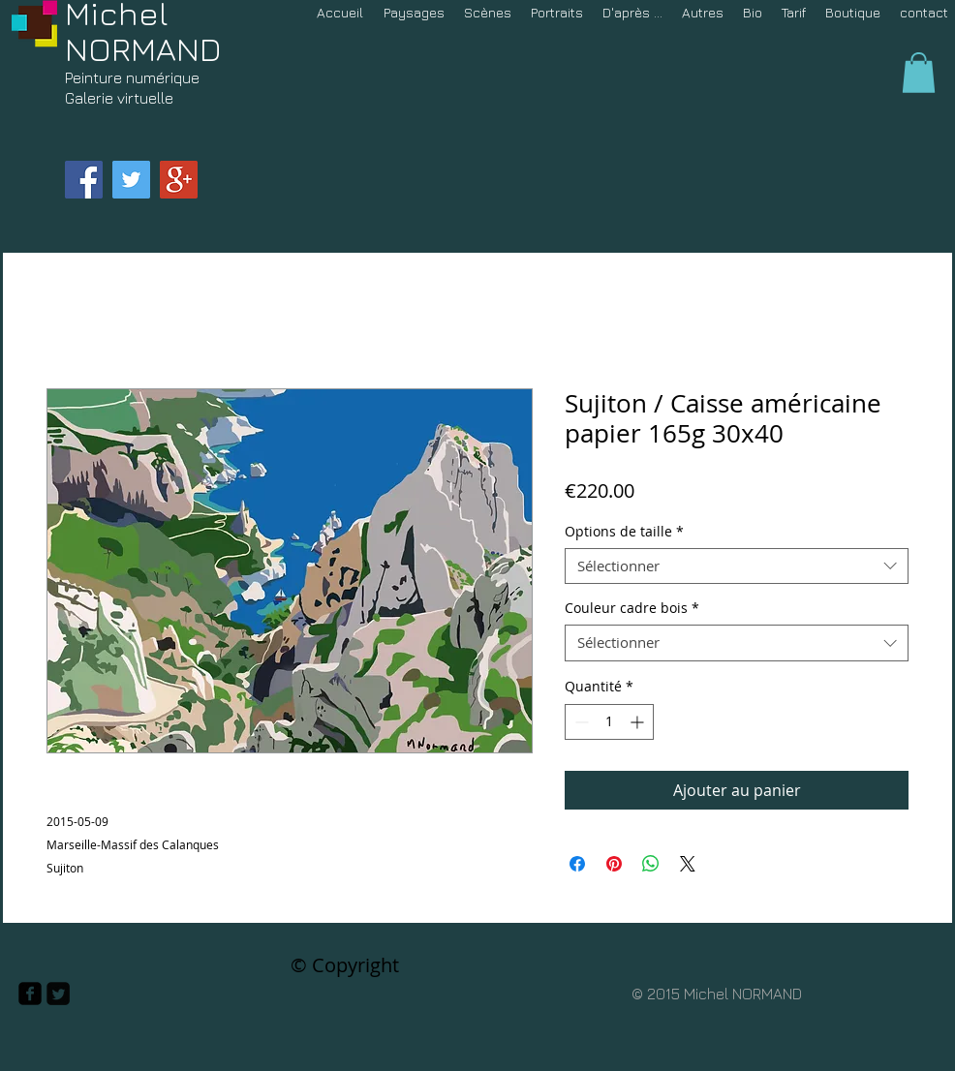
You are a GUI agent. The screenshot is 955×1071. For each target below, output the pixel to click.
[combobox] (737, 566)
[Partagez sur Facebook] (577, 863)
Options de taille (624, 531)
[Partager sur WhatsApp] (650, 863)
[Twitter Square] (58, 993)
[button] (919, 72)
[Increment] (639, 722)
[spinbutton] (609, 722)
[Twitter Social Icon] (131, 180)
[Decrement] (580, 722)
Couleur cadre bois (632, 608)
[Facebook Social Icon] (84, 180)
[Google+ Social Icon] (179, 180)
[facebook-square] (30, 993)
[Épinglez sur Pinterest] (614, 863)
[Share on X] (687, 863)
